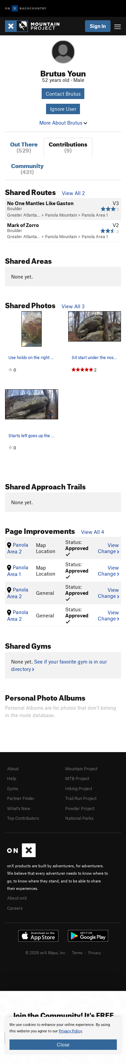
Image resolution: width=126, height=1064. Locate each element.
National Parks (79, 818)
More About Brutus (63, 123)
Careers (15, 908)
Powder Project (79, 808)
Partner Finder (21, 798)
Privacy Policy (70, 1031)
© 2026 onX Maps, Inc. (45, 952)
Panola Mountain (61, 215)
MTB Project (77, 778)
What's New (18, 808)
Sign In (98, 26)
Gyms (12, 788)
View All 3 (73, 306)
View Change (108, 548)
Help (11, 778)
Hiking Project (78, 788)
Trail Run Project (80, 798)
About (12, 768)
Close (63, 1044)
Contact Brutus (63, 94)
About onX (17, 898)
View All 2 (73, 193)
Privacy (94, 952)
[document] (63, 1036)
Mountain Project (81, 768)
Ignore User (63, 109)
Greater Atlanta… (23, 215)
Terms (77, 952)
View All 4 (92, 532)
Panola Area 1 (95, 215)
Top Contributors (23, 818)
